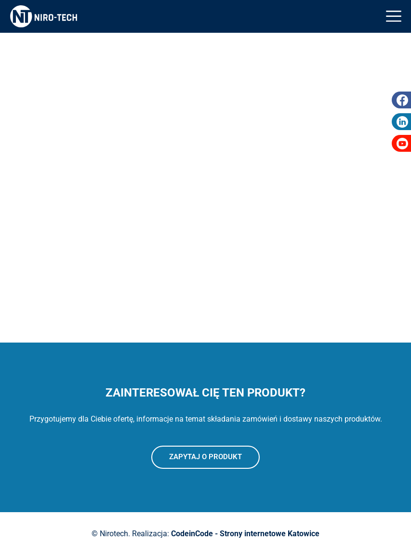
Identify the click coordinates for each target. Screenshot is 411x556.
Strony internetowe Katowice (269, 533)
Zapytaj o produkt (205, 456)
